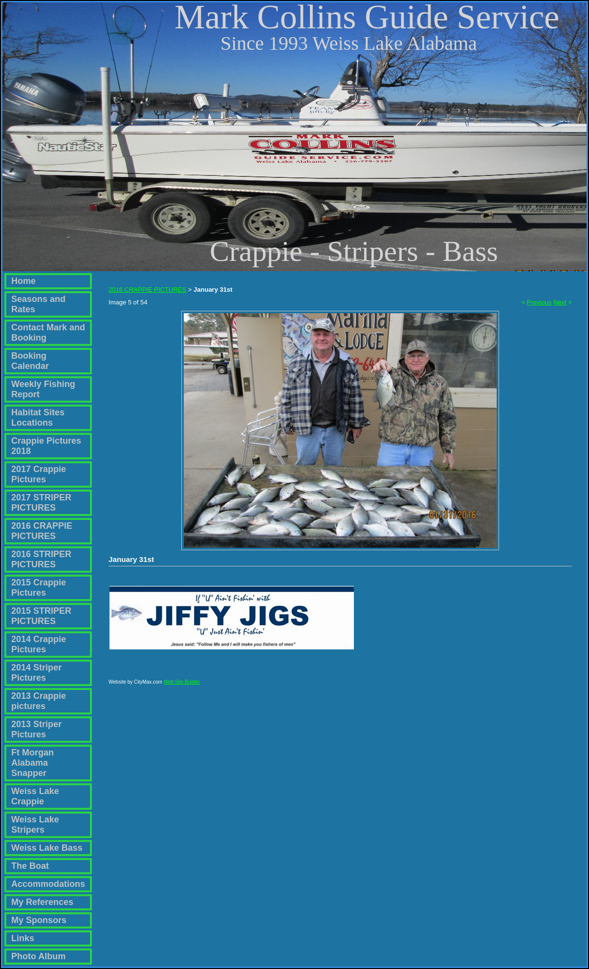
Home (23, 281)
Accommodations (48, 884)
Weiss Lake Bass (47, 848)
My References (42, 902)
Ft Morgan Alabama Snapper (32, 763)
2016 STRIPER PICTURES (41, 559)
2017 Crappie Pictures (38, 474)
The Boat (30, 866)
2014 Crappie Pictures (38, 644)
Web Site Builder (182, 686)
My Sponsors (38, 920)
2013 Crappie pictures (38, 701)
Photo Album (38, 956)
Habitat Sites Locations (38, 418)
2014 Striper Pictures (36, 673)
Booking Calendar (30, 361)
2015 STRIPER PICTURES (41, 616)
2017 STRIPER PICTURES (41, 503)
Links (22, 938)
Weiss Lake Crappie (35, 796)
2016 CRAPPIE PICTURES (41, 531)
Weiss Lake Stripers (35, 825)
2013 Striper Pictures (36, 729)
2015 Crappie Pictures (38, 588)
